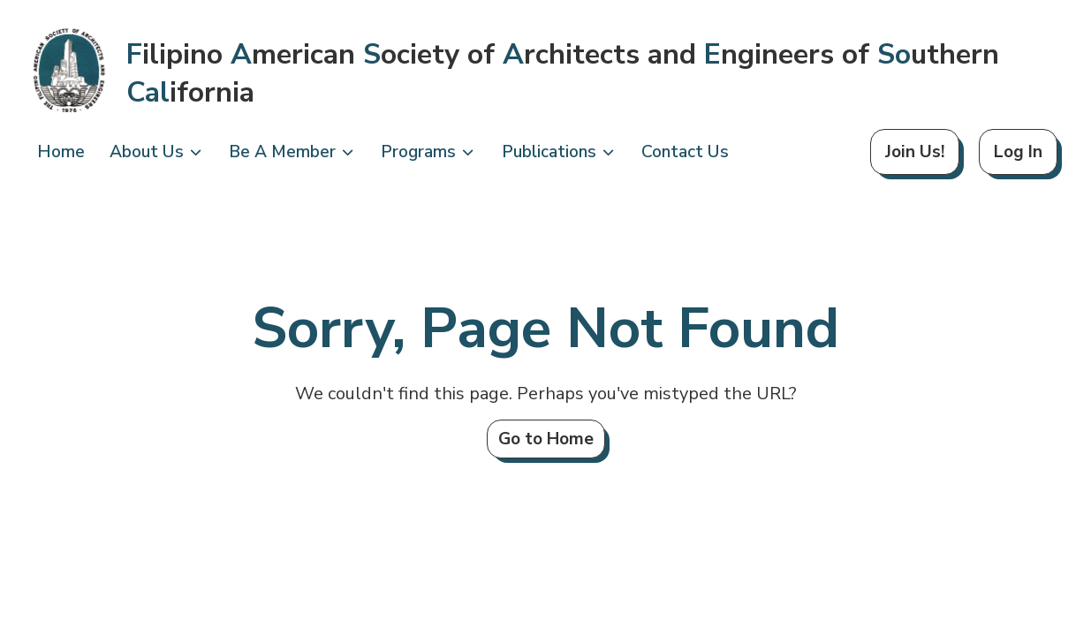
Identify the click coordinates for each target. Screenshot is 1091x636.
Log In (1018, 151)
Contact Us (685, 151)
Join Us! (914, 151)
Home (61, 151)
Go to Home (546, 439)
